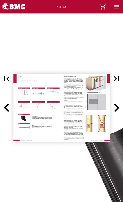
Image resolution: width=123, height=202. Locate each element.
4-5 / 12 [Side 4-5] (61, 6)
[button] (6, 108)
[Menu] (116, 6)
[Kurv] (103, 6)
